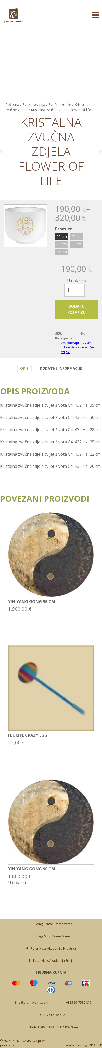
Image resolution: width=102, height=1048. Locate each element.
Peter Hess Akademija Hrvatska (53, 948)
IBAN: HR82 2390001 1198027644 (53, 1027)
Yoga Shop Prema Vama (53, 936)
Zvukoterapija (33, 104)
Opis (24, 368)
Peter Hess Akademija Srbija (53, 960)
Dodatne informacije (61, 368)
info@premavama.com (31, 1002)
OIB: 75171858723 (53, 1015)
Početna (12, 104)
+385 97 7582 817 (79, 1002)
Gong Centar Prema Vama (53, 924)
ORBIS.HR (95, 1045)
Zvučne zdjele (59, 104)
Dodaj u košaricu (76, 309)
